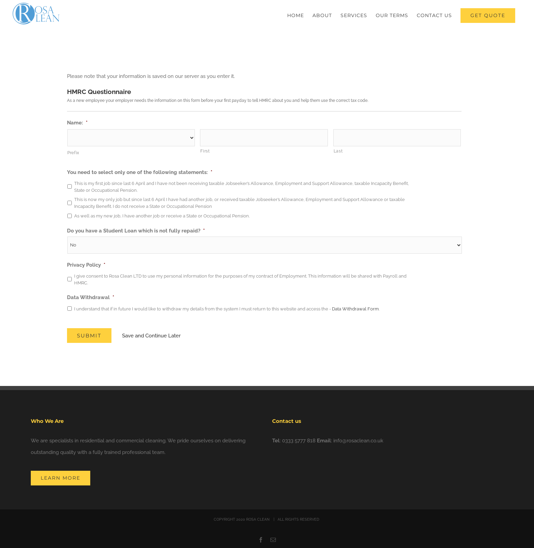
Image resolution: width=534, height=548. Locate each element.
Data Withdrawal (90, 297)
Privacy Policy (86, 265)
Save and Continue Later (151, 336)
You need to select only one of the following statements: (139, 172)
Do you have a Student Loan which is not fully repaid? (136, 231)
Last (338, 151)
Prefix (73, 152)
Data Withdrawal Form (355, 308)
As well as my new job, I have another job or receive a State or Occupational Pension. (162, 215)
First (205, 151)
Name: (77, 123)
